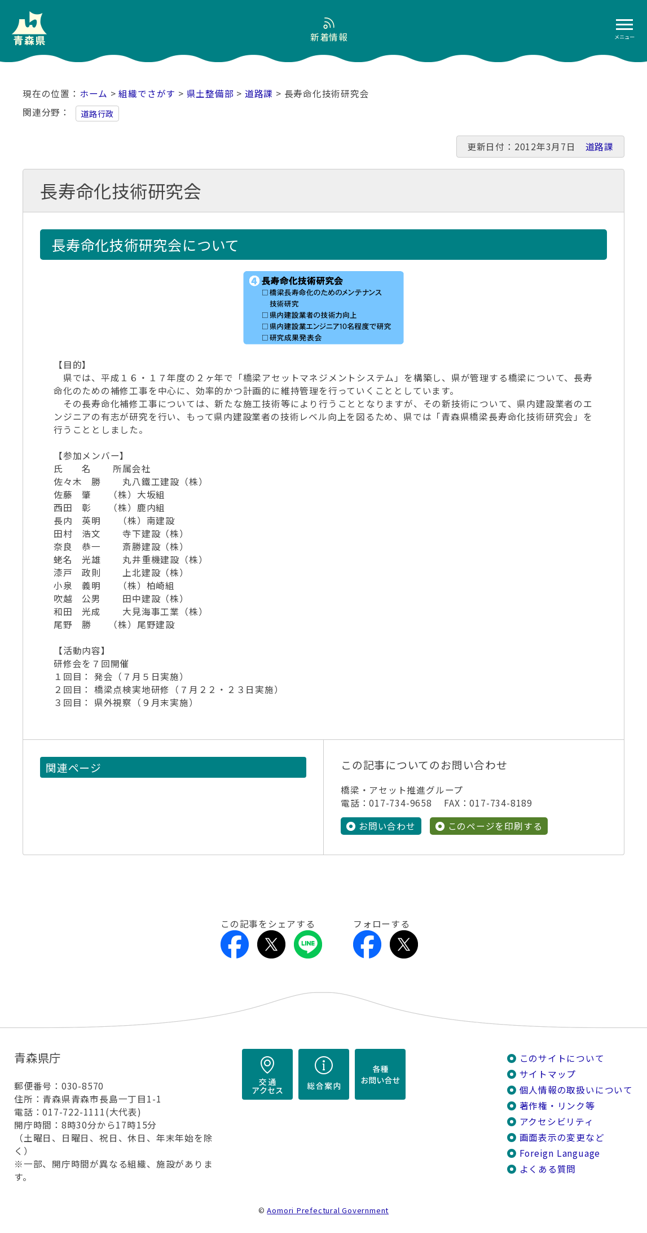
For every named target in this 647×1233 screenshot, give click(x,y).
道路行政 (97, 113)
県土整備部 (210, 93)
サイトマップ (548, 1074)
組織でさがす (146, 93)
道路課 (259, 93)
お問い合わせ (387, 826)
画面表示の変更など (562, 1137)
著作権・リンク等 (557, 1105)
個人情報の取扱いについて (576, 1089)
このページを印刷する (495, 826)
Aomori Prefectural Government (328, 1210)
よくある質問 (548, 1168)
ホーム (94, 93)
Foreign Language (560, 1153)
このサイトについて (562, 1058)
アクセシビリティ (557, 1121)
